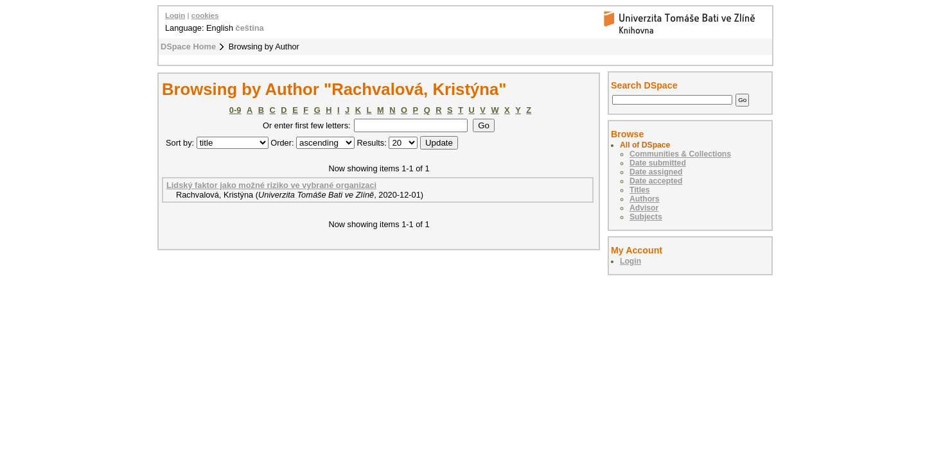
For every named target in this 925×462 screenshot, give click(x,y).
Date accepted (656, 180)
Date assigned (656, 171)
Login (175, 15)
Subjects (646, 216)
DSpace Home (188, 46)
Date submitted (658, 162)
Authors (645, 198)
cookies (205, 15)
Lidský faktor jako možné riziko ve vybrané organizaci (271, 185)
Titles (640, 189)
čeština (250, 28)
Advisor (644, 207)
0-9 (235, 110)
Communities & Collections (680, 154)
